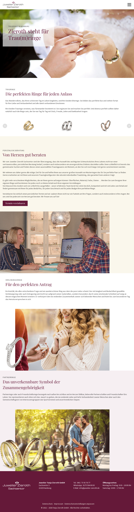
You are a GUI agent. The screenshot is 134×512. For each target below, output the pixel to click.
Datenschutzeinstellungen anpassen (79, 504)
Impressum (58, 504)
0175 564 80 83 (89, 485)
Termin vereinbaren (15, 203)
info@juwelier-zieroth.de (89, 488)
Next (129, 126)
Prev (5, 126)
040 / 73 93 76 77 (83, 482)
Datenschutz (47, 504)
